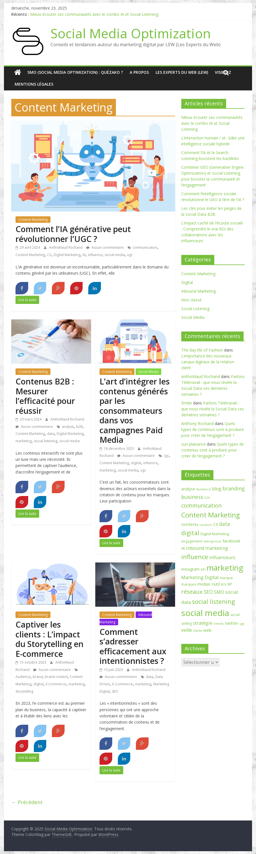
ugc (130, 254)
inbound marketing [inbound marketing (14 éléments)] (207, 548)
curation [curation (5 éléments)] (205, 525)
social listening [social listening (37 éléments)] (213, 601)
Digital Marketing (67, 254)
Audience (23, 676)
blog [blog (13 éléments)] (216, 489)
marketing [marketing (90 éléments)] (225, 567)
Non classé (191, 300)
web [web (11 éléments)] (207, 630)
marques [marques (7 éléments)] (188, 584)
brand (38, 676)
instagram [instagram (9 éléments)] (190, 569)
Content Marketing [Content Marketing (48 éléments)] (210, 514)
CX (49, 254)
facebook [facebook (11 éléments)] (231, 541)
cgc (166, 455)
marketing (24, 441)
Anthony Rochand (197, 423)
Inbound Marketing (198, 291)
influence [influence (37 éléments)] (194, 557)
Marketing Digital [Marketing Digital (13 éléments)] (200, 577)
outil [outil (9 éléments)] (216, 584)
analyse (68, 426)
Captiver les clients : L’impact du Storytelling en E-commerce (49, 639)
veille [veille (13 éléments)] (186, 630)
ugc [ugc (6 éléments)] (242, 623)
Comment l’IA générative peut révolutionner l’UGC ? (73, 233)
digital (136, 463)
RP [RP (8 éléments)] (230, 584)
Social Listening (195, 308)
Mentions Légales (34, 84)
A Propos (139, 72)
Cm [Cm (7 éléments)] (207, 497)
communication (145, 247)
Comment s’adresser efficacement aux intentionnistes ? (133, 646)
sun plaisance (193, 444)
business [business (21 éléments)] (192, 496)
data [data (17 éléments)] (224, 524)
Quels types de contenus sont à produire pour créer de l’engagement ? (212, 429)
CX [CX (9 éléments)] (215, 524)
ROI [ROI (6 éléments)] (223, 584)
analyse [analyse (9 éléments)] (188, 489)
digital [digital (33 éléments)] (190, 533)
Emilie (186, 403)
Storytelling (24, 691)
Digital (187, 282)
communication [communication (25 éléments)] (201, 505)
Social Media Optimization (130, 33)
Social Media (148, 371)
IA (84, 254)
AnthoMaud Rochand (66, 247)
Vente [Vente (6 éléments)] (197, 630)
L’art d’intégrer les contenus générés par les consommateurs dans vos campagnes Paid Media (135, 410)
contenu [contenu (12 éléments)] (189, 524)
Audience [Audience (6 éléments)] (203, 489)
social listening (45, 441)
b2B (79, 426)
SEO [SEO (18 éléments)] (208, 591)
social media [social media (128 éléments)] (205, 613)
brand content (56, 676)
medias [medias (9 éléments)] (204, 584)
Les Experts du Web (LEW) (182, 72)
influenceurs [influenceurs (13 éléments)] (222, 557)
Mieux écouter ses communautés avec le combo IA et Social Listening (94, 14)
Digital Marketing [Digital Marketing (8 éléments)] (214, 533)
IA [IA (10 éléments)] (183, 548)
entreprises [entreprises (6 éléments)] (212, 541)
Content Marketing (33, 219)
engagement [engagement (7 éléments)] (191, 541)
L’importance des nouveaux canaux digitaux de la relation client (207, 361)
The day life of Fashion (202, 350)
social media (115, 254)
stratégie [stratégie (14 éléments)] (202, 623)
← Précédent (27, 802)
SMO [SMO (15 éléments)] (219, 592)
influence (95, 254)
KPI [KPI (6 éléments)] (203, 569)
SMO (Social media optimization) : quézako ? (75, 72)
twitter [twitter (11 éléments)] (231, 623)
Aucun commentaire (105, 247)
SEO (115, 691)
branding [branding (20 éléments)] (233, 488)
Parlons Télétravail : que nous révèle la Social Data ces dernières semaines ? (212, 408)
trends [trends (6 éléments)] (218, 623)
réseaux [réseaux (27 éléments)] (192, 591)
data (50, 433)
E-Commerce (56, 684)
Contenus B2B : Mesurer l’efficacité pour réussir (45, 396)
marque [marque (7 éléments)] (226, 577)
